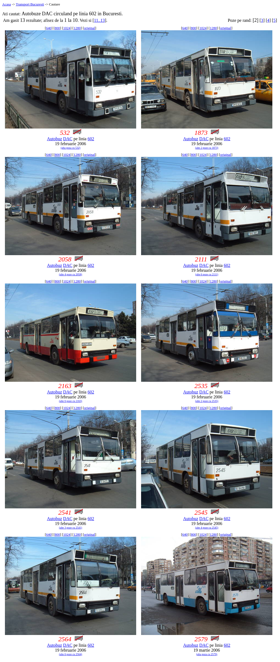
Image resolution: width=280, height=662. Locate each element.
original (89, 28)
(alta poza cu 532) (70, 147)
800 (57, 28)
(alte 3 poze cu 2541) (70, 527)
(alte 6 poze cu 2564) (70, 654)
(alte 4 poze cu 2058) (70, 274)
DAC (67, 138)
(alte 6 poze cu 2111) (206, 274)
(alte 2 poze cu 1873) (206, 147)
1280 (77, 28)
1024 (66, 28)
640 (48, 28)
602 (91, 138)
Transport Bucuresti (30, 4)
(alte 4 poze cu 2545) (206, 527)
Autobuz (54, 138)
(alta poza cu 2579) (206, 654)
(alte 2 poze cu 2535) (206, 400)
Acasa (6, 4)
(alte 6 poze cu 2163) (70, 400)
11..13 (99, 20)
